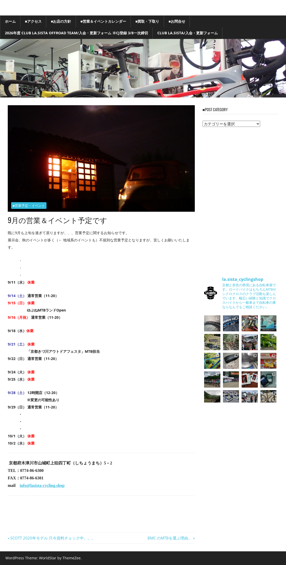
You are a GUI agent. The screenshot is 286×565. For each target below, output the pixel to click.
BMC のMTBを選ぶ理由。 (170, 538)
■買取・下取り (147, 21)
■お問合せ (176, 21)
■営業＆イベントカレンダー (103, 21)
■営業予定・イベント (29, 205)
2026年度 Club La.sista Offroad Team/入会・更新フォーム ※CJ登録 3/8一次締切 (76, 32)
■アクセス (33, 21)
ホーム (10, 21)
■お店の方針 (61, 21)
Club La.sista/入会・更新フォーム (187, 32)
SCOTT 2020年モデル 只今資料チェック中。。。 (52, 538)
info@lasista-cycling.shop (42, 485)
